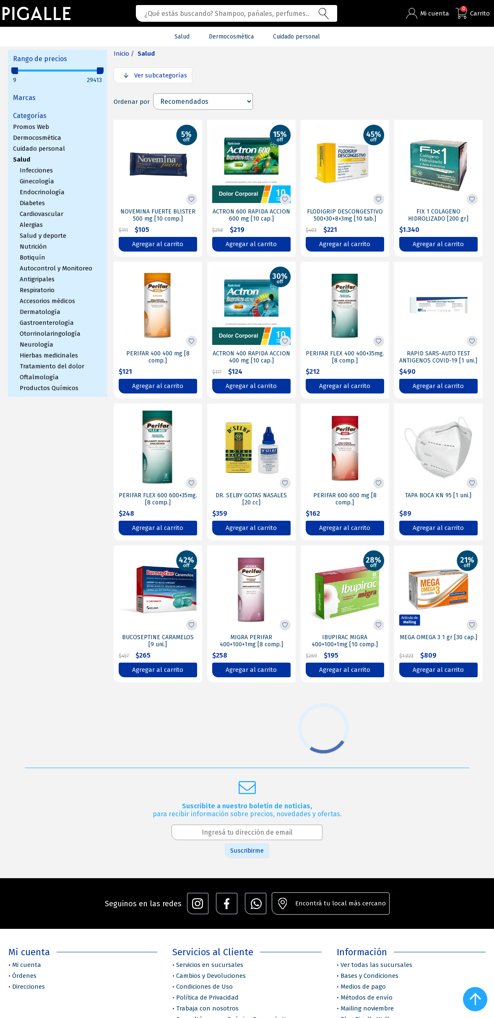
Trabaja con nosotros (207, 1008)
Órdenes (24, 975)
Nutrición (33, 246)
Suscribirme (247, 850)
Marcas (24, 98)
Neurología (36, 344)
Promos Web (31, 127)
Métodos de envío (367, 997)
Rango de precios (40, 59)
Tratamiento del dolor (52, 366)
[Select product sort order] (203, 101)
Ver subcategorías (160, 75)
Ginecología (37, 181)
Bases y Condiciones (369, 975)
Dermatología (40, 312)
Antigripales (37, 279)
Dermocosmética (37, 137)
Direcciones (28, 986)
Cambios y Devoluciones (211, 975)
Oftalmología (39, 377)
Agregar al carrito (157, 244)
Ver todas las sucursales (376, 965)
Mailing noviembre (367, 1008)
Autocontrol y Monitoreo (56, 268)
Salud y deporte (43, 235)
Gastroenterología (47, 322)
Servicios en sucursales (209, 965)
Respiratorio (37, 290)
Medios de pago (363, 986)
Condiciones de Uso (204, 986)
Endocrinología (42, 192)
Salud (21, 159)
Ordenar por (132, 101)
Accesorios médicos (47, 301)
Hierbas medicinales (49, 355)
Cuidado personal (39, 148)
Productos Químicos (49, 388)
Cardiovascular (41, 214)
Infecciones (36, 170)
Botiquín (32, 257)
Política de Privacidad (207, 997)
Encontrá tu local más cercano (340, 903)
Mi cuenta (26, 965)
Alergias (31, 225)
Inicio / (124, 53)
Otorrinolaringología (50, 333)
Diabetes (32, 203)
